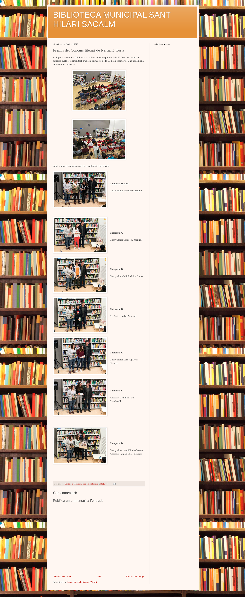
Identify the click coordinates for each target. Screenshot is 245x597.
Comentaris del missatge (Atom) (82, 582)
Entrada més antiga (135, 576)
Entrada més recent (62, 576)
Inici (99, 576)
